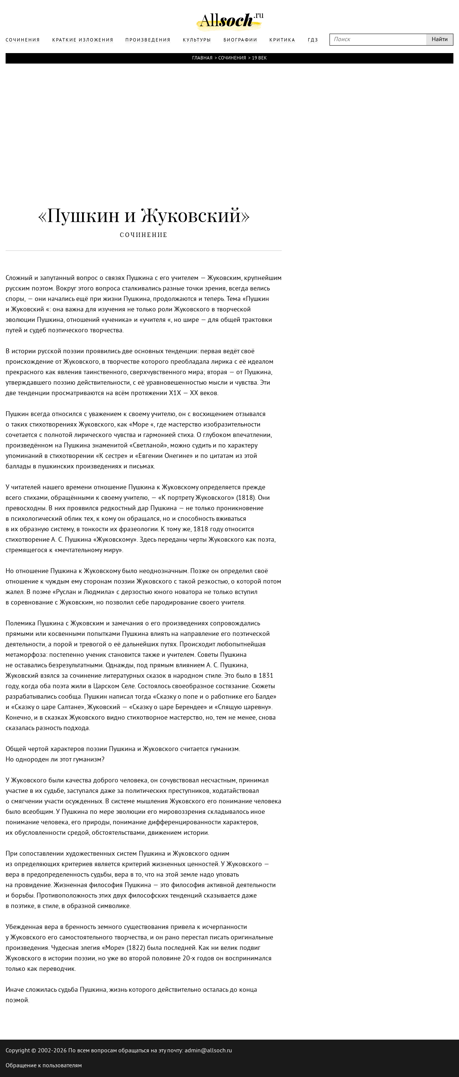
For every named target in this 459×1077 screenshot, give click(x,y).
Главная (202, 58)
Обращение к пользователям (44, 1066)
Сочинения (232, 58)
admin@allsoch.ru (208, 1051)
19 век (259, 58)
